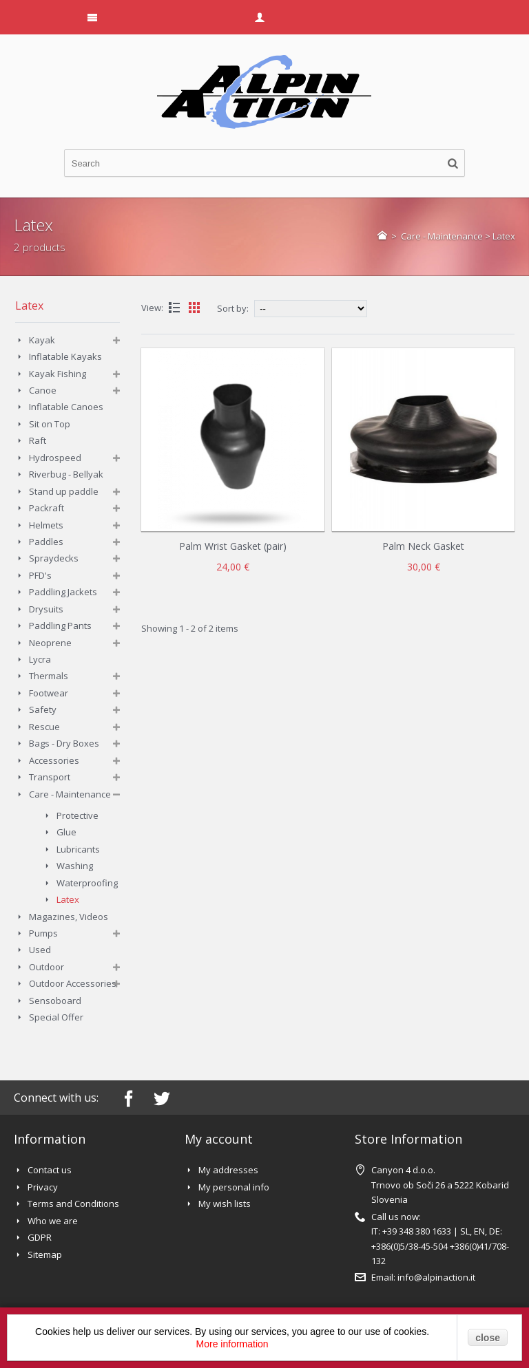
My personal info (233, 1187)
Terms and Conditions (73, 1203)
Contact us (50, 1170)
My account (219, 1139)
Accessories (54, 760)
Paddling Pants (60, 625)
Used (40, 949)
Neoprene (50, 643)
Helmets (46, 525)
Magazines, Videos (68, 916)
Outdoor (46, 967)
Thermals (48, 676)
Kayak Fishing (57, 373)
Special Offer (56, 1017)
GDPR (40, 1237)
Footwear (48, 693)
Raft (37, 440)
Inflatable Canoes (66, 406)
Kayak (42, 340)
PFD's (40, 575)
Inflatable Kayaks (65, 356)
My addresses (228, 1170)
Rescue (44, 726)
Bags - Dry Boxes (64, 743)
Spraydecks (54, 558)
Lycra (40, 659)
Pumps (43, 933)
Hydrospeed (55, 457)
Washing (74, 865)
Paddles (46, 541)
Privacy (43, 1187)
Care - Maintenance (442, 236)
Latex (67, 899)
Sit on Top (49, 424)
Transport (49, 777)
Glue (66, 832)
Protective (77, 815)
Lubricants (78, 849)
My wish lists (224, 1203)
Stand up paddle (63, 491)
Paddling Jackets (63, 592)
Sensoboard (55, 1000)
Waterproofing (87, 883)
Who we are (53, 1221)
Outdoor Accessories (72, 983)
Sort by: (233, 308)
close (487, 1337)
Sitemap (45, 1254)
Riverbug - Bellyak (66, 474)
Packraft (46, 508)
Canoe (42, 390)
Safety (42, 709)
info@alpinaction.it (436, 1277)
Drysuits (46, 609)
